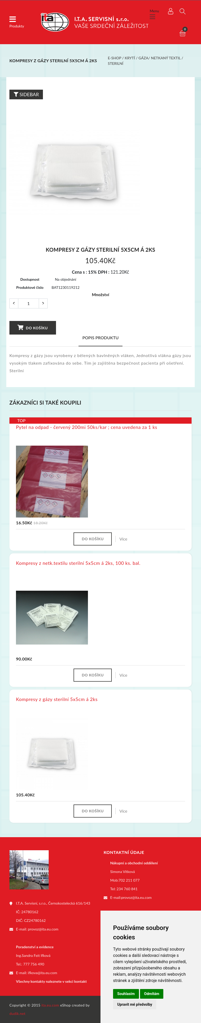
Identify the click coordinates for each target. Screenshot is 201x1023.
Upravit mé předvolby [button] (134, 1004)
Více (123, 538)
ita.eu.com (50, 1005)
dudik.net (17, 1013)
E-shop (114, 58)
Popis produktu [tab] (100, 337)
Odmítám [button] (151, 994)
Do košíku (33, 327)
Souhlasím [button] (126, 994)
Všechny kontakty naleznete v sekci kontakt (51, 981)
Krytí (130, 58)
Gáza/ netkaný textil (159, 58)
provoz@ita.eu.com (43, 929)
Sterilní (115, 63)
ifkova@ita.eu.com (42, 972)
